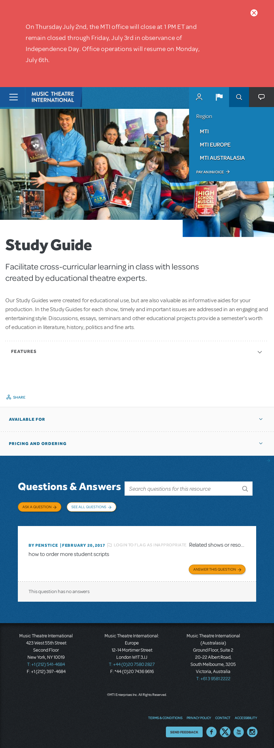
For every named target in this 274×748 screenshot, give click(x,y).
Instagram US (252, 732)
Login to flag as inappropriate (150, 545)
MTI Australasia (222, 157)
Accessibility (246, 718)
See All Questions (88, 506)
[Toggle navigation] (13, 97)
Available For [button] (27, 419)
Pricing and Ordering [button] (38, 443)
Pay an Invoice (210, 172)
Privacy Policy (199, 718)
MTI (204, 131)
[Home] (40, 97)
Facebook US (211, 732)
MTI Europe (215, 144)
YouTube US (238, 732)
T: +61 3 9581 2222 (213, 679)
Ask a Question (36, 506)
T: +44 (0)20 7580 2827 (132, 664)
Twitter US (225, 732)
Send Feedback (184, 732)
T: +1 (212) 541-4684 (46, 664)
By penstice (43, 545)
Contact (222, 718)
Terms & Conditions (165, 718)
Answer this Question (214, 569)
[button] (219, 97)
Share (19, 397)
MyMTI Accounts (199, 97)
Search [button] (239, 97)
